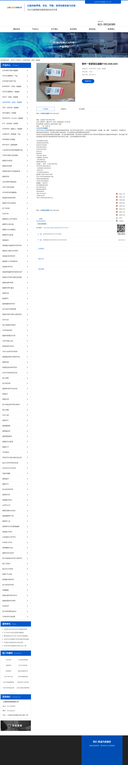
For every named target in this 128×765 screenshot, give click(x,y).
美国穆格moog (7, 548)
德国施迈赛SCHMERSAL (11, 357)
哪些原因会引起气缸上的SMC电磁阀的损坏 (16, 636)
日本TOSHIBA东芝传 (9, 373)
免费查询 (8, 665)
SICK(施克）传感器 (9, 113)
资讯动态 (92, 29)
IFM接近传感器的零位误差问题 (13, 642)
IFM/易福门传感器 (8, 139)
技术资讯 (73, 29)
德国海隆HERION (8, 304)
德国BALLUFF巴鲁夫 (9, 219)
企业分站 (96, 2)
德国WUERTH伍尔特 (9, 388)
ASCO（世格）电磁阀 (10, 97)
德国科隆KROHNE (9, 601)
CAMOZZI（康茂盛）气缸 (11, 134)
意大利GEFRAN (8, 585)
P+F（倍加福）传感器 (10, 123)
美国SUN (5, 293)
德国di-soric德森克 (9, 229)
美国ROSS (6, 494)
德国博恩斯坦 (7, 436)
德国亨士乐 (6, 521)
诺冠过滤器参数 (42, 223)
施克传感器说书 (23, 671)
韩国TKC (5, 420)
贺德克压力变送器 (23, 682)
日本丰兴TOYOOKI (9, 468)
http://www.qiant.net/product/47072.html (56, 227)
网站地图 (102, 2)
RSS (107, 2)
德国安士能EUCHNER (10, 251)
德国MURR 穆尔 (8, 288)
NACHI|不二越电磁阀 (9, 145)
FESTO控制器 (23, 665)
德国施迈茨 (6, 431)
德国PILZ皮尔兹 (8, 224)
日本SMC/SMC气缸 (9, 81)
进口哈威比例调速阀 (23, 688)
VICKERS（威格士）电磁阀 (12, 129)
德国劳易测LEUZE (9, 335)
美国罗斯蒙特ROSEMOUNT (12, 272)
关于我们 (54, 29)
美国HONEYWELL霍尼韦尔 (12, 314)
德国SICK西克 (7, 160)
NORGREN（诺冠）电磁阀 (31, 60)
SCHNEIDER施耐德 (9, 192)
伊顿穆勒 (5, 590)
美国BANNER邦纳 (8, 198)
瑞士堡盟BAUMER (9, 325)
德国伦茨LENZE (8, 553)
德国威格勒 (6, 426)
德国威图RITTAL (8, 516)
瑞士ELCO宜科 (7, 569)
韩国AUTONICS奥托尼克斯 (12, 277)
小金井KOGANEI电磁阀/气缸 (12, 150)
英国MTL (5, 298)
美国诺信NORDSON (9, 367)
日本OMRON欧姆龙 (9, 182)
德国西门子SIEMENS (10, 261)
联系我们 (111, 29)
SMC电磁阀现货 (23, 676)
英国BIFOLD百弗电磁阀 (10, 526)
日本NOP (5, 606)
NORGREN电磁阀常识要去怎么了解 (14, 646)
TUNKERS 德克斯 (8, 616)
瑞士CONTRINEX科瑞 (10, 463)
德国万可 (5, 484)
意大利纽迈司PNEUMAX (11, 404)
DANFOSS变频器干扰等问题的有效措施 (16, 639)
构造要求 (8, 671)
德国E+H (5, 447)
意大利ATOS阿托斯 (9, 309)
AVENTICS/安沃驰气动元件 (12, 457)
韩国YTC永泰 (7, 574)
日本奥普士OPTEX (9, 537)
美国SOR (5, 399)
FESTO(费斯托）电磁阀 (10, 92)
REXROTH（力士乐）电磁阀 (12, 118)
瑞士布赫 (5, 410)
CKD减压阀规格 (23, 660)
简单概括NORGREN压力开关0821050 (55, 240)
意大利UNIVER (7, 489)
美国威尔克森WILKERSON (12, 245)
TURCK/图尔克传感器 (10, 155)
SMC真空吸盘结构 (8, 688)
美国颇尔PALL (7, 500)
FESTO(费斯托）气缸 (10, 76)
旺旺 (119, 218)
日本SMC (9, 660)
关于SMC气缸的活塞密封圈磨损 (13, 632)
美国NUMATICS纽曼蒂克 (11, 171)
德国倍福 (5, 362)
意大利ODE (6, 383)
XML (110, 2)
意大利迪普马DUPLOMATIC (12, 558)
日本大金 (5, 320)
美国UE (5, 394)
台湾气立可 (6, 505)
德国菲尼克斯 (7, 166)
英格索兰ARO (7, 532)
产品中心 (35, 29)
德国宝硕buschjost (9, 510)
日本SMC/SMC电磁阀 (10, 70)
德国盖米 (5, 479)
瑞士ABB (5, 378)
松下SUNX (6, 208)
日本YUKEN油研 (8, 187)
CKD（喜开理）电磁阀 (10, 107)
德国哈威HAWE (7, 282)
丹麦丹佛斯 (6, 473)
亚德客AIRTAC (7, 267)
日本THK (5, 213)
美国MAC (5, 240)
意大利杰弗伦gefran (9, 611)
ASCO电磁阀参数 (8, 682)
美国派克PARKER (8, 256)
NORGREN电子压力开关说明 (52, 234)
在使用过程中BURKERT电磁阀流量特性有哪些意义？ (16, 629)
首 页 (12, 60)
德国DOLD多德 (7, 235)
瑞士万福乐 (6, 563)
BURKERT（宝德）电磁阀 (11, 86)
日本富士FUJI (7, 542)
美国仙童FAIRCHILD (9, 595)
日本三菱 (5, 415)
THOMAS (5, 452)
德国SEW (5, 176)
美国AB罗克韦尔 (8, 346)
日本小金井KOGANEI (10, 351)
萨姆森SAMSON (8, 579)
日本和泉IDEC (7, 330)
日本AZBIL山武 (7, 341)
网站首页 (16, 29)
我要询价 (88, 81)
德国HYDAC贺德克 (9, 203)
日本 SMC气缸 (8, 676)
